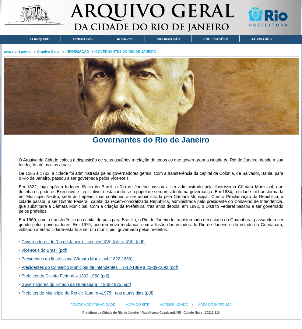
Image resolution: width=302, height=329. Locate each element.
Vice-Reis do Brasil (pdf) (44, 250)
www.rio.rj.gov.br (17, 51)
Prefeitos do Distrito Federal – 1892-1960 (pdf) (65, 275)
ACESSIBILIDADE (174, 304)
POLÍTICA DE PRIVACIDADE (92, 304)
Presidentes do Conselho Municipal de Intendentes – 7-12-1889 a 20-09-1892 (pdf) (99, 267)
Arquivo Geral (48, 51)
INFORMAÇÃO (77, 51)
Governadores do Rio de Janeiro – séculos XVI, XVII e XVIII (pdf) (83, 241)
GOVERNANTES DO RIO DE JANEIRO (125, 51)
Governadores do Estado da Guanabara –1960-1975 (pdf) (76, 284)
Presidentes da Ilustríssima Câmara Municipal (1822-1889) (76, 258)
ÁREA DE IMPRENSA (215, 304)
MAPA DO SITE (137, 304)
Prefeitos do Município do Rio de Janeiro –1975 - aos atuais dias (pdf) (87, 293)
